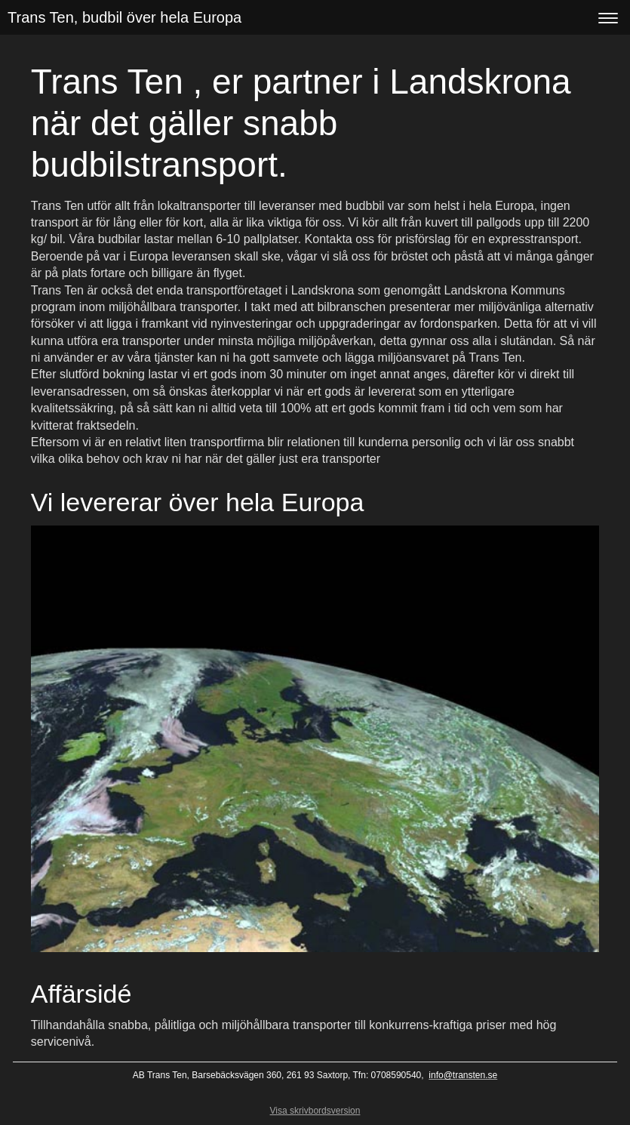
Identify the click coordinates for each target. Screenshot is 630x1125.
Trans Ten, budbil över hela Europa (124, 17)
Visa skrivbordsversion (315, 1110)
